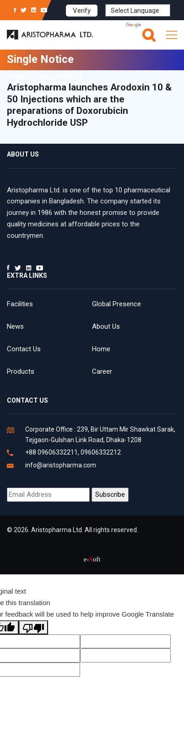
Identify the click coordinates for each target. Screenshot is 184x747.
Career (102, 371)
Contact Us (24, 349)
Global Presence (116, 304)
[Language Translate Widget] (137, 10)
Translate (148, 25)
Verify (82, 10)
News (15, 326)
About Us (106, 326)
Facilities (20, 304)
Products (20, 371)
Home (16, 76)
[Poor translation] (33, 627)
